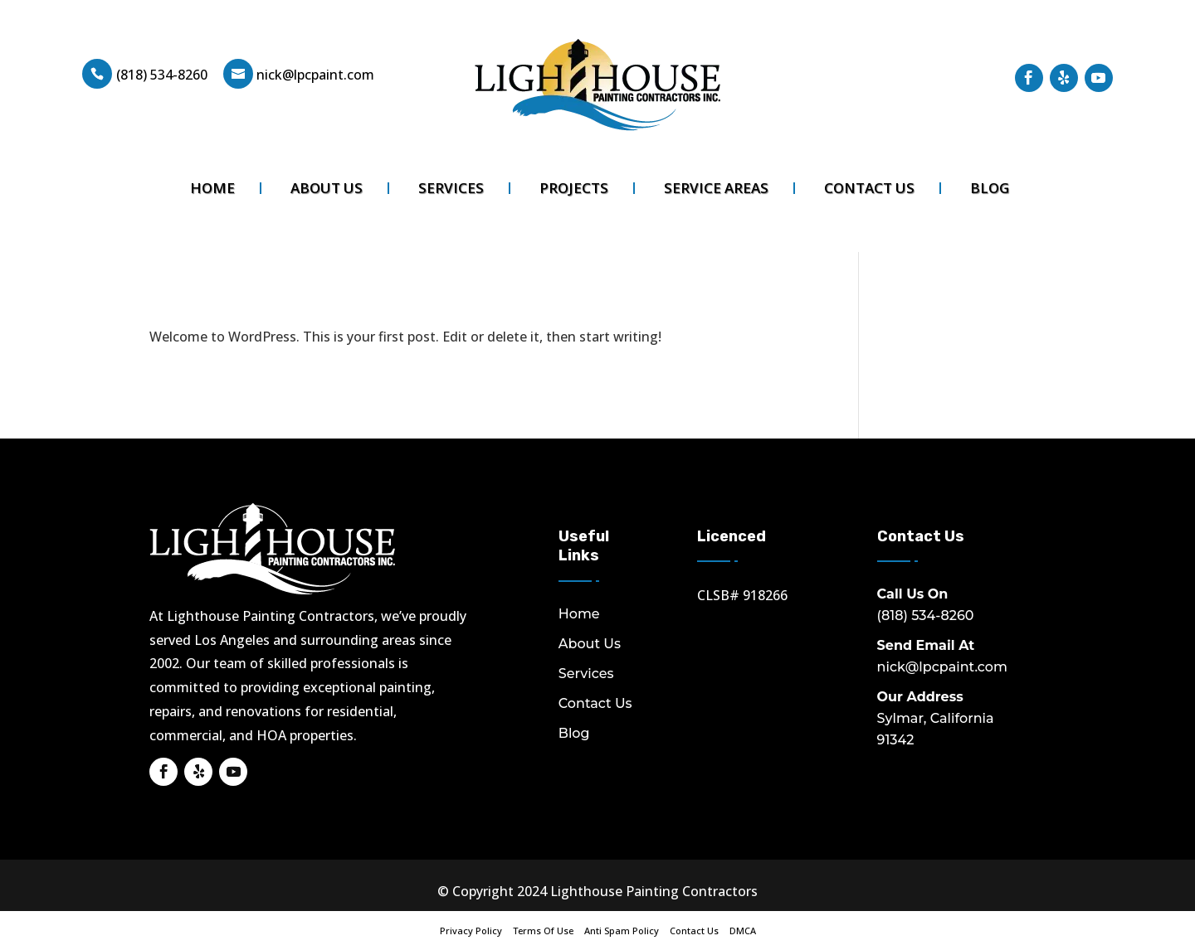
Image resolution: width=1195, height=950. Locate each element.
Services (451, 188)
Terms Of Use (543, 930)
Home (212, 188)
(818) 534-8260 (161, 74)
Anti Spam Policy (621, 930)
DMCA (742, 930)
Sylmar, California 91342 (935, 718)
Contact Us (869, 188)
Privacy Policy (471, 930)
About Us (326, 188)
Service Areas (716, 188)
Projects (573, 188)
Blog (989, 188)
